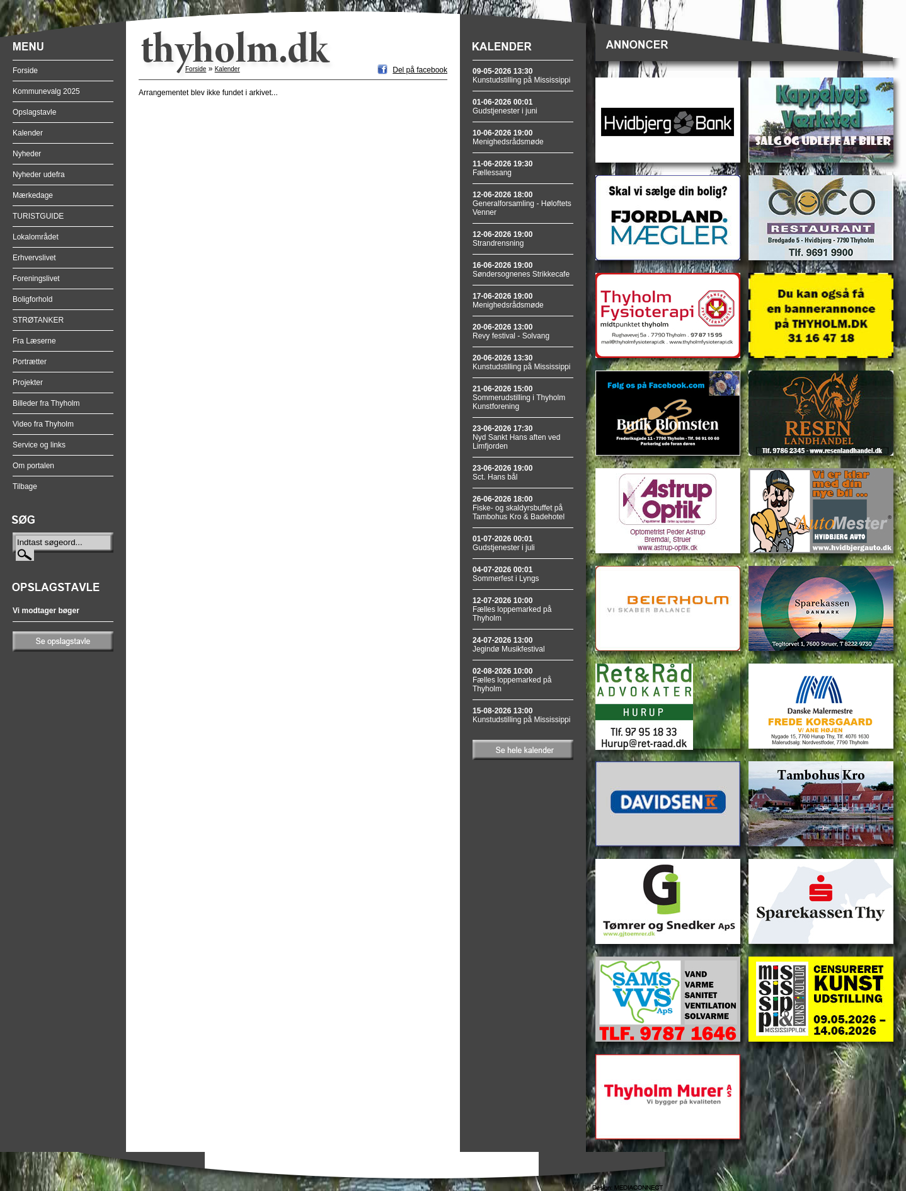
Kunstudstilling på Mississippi (521, 75)
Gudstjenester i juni (505, 106)
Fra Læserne (34, 341)
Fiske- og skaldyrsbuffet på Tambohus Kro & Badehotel (519, 508)
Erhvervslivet (34, 257)
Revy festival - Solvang (511, 331)
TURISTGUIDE (38, 216)
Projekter (28, 382)
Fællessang (502, 168)
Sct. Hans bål (502, 472)
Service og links (39, 444)
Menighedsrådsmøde (508, 137)
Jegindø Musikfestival (509, 644)
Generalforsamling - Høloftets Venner (522, 203)
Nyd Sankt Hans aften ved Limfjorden (516, 437)
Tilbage (25, 486)
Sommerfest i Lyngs (506, 574)
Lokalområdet (36, 237)
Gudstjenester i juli (504, 543)
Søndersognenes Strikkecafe (521, 270)
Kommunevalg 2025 (46, 91)
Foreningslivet (36, 278)
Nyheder (27, 153)
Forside (25, 70)
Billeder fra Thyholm (46, 403)
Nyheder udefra (39, 174)
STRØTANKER (38, 320)
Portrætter (30, 361)
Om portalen (33, 465)
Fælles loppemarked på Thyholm (512, 609)
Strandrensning (502, 239)
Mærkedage (33, 195)
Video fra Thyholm (43, 424)
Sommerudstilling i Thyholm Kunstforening (519, 397)
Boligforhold (32, 299)
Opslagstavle (34, 112)
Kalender (28, 133)
